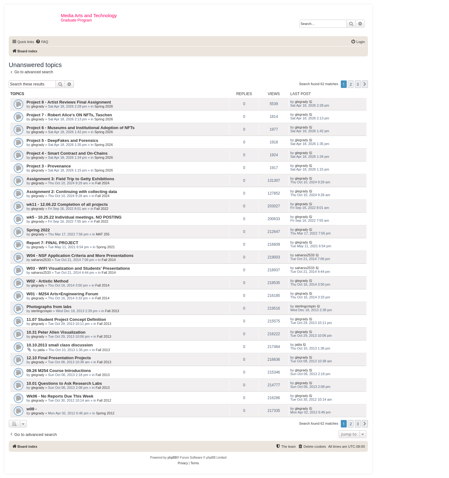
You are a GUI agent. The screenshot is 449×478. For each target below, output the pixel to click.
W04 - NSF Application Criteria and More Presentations (80, 255)
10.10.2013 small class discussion (60, 345)
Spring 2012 (105, 413)
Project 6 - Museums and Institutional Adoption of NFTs (81, 127)
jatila (41, 350)
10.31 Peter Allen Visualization (56, 332)
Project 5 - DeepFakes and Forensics (62, 140)
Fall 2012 (104, 400)
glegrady (37, 106)
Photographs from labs (49, 306)
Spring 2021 (105, 247)
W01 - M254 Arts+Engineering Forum (62, 294)
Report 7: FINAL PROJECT (52, 242)
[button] (365, 84)
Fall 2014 (109, 260)
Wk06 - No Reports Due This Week (60, 396)
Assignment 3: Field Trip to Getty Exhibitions (70, 178)
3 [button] (358, 84)
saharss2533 (41, 260)
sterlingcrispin (41, 311)
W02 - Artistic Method (47, 281)
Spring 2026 (103, 106)
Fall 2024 (102, 183)
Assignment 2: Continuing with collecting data (72, 191)
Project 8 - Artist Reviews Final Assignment (69, 102)
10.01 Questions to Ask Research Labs (64, 383)
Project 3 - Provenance (49, 166)
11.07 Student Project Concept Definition (66, 319)
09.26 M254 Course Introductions (59, 370)
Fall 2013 (112, 311)
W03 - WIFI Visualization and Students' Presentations (78, 268)
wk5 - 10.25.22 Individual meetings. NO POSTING (74, 217)
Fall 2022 (101, 208)
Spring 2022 (38, 230)
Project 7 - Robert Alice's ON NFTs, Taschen (69, 115)
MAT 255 (102, 234)
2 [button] (351, 84)
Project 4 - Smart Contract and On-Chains (67, 153)
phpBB (172, 457)
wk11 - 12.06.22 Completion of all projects (67, 204)
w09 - (32, 409)
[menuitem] (42, 42)
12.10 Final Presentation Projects (59, 357)
